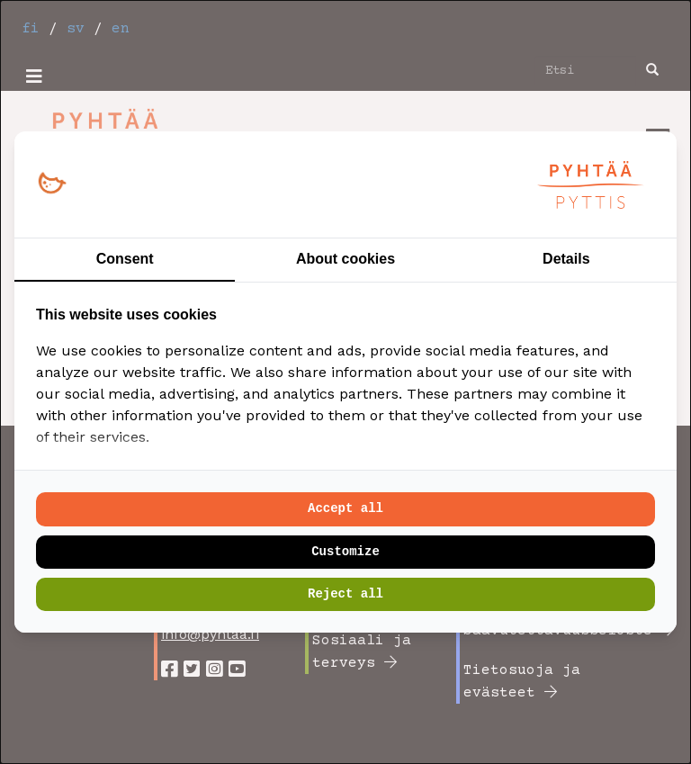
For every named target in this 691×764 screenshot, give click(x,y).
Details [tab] (566, 258)
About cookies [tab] (345, 258)
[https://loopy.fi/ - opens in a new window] (51, 184)
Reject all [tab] (345, 594)
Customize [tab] (345, 551)
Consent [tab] (125, 258)
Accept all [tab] (345, 508)
